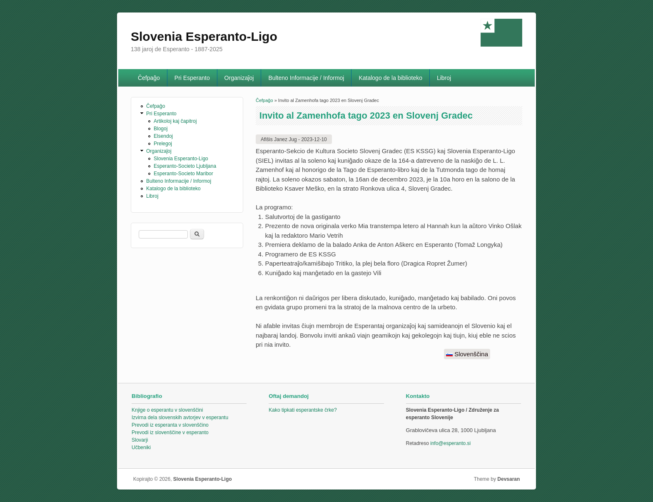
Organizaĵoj (239, 78)
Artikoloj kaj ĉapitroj (175, 121)
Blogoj (160, 129)
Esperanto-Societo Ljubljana (185, 166)
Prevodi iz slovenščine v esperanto (170, 432)
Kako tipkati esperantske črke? (302, 410)
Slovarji (140, 440)
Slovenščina (467, 354)
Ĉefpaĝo (149, 78)
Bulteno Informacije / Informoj (306, 78)
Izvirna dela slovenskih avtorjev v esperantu (180, 417)
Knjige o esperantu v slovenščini (167, 410)
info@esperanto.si (450, 443)
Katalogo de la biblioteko (390, 78)
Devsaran (508, 479)
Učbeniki (141, 447)
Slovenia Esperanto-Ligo (181, 159)
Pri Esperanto (192, 78)
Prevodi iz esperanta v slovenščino (170, 425)
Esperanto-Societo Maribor (183, 173)
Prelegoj (163, 144)
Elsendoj (163, 136)
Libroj (444, 78)
